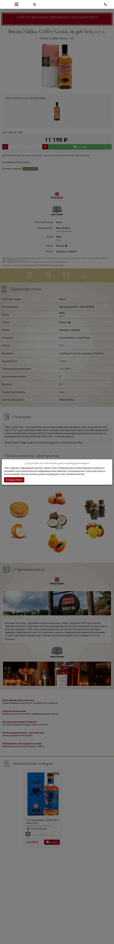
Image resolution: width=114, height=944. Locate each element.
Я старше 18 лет (14, 479)
